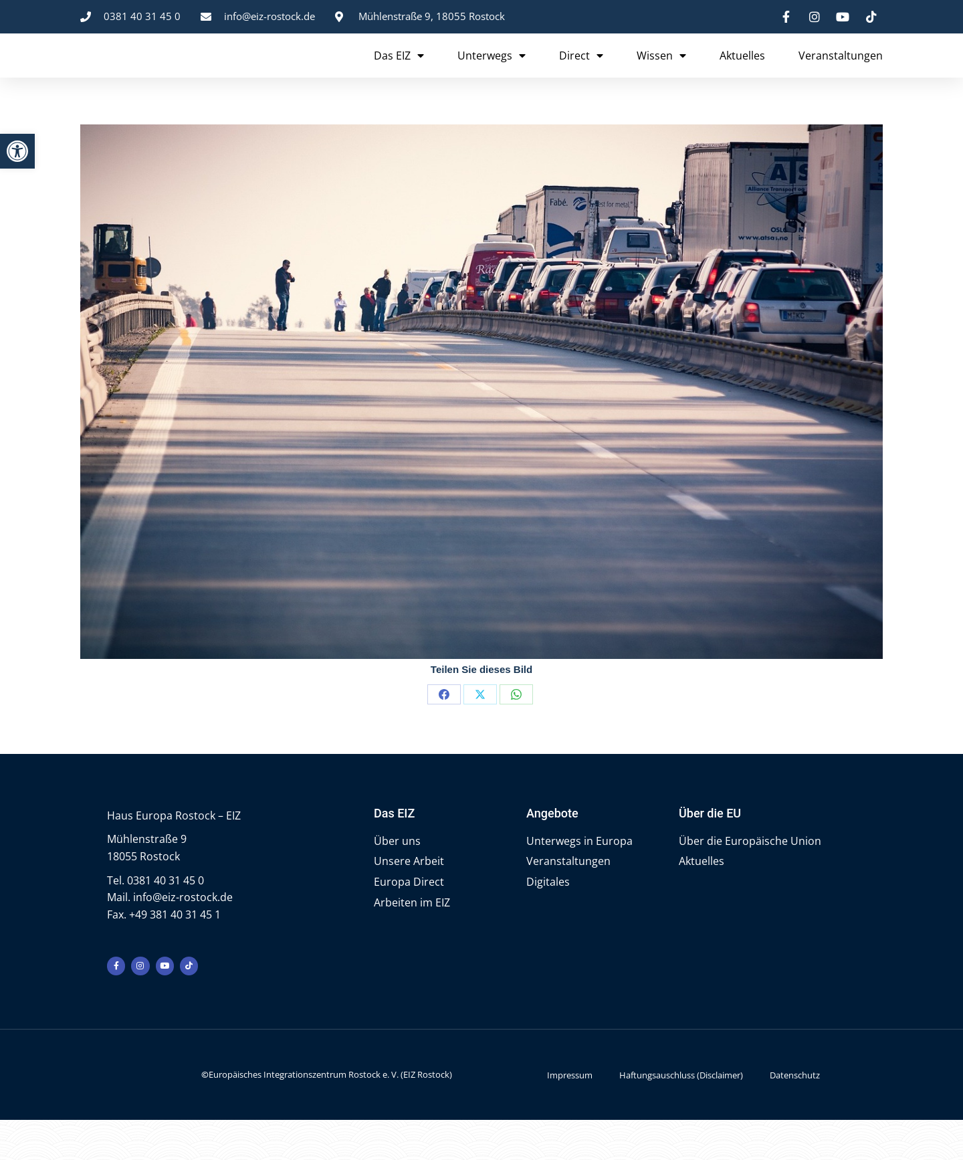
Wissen (661, 74)
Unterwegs (491, 74)
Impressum (570, 1114)
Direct (581, 74)
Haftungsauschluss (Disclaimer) (681, 1114)
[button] (17, 151)
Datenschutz (795, 1114)
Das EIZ (399, 74)
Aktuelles (742, 73)
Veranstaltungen (840, 73)
